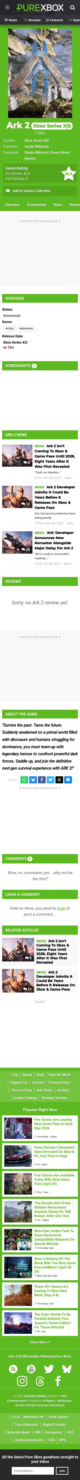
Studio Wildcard (37, 147)
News (58, 205)
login (61, 908)
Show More (40, 1342)
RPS (63, 1440)
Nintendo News (18, 1432)
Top (14, 1075)
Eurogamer (53, 1432)
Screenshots (36, 205)
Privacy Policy (59, 1083)
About (27, 1075)
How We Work (60, 1075)
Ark (76, 564)
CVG (51, 1440)
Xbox (68, 478)
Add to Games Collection (27, 191)
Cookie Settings (25, 1098)
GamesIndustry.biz (29, 1440)
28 (26, 550)
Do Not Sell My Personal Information (40, 1405)
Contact (38, 1083)
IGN (38, 1432)
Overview (12, 205)
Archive (63, 1090)
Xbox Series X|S (37, 141)
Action (9, 328)
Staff (40, 1075)
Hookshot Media (35, 1396)
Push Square (58, 1417)
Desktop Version (54, 1098)
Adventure (26, 328)
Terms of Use (21, 1090)
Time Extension (26, 1425)
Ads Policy (45, 1090)
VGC (70, 1432)
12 (26, 504)
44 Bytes (49, 1401)
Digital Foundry (54, 1425)
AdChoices (64, 1401)
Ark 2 (39, 125)
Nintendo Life (33, 1417)
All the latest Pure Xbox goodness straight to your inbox (40, 1459)
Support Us (19, 1083)
